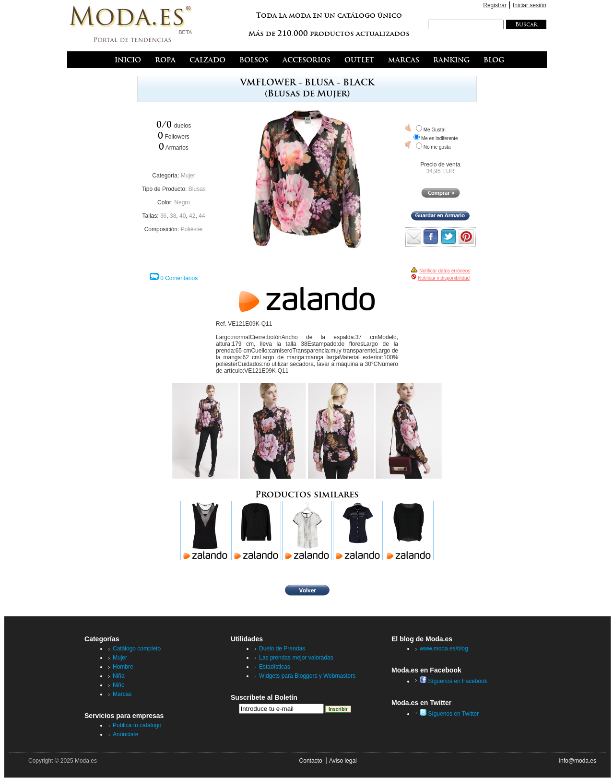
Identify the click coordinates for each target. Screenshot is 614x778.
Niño (119, 685)
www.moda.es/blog (444, 648)
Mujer (188, 175)
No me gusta (437, 147)
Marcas (122, 694)
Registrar (495, 5)
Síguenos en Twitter (449, 713)
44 (202, 215)
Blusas (197, 189)
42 (192, 215)
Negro (182, 202)
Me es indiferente (439, 138)
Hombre (123, 666)
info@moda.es (577, 760)
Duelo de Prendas (282, 648)
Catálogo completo (137, 648)
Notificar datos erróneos (444, 270)
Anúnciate (125, 734)
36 (163, 215)
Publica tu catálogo (137, 725)
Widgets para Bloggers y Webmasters (307, 675)
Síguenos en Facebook (453, 681)
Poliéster (192, 229)
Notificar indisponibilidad (444, 278)
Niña (119, 675)
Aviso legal (343, 760)
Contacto (310, 760)
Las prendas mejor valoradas (296, 657)
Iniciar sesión (529, 5)
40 (182, 215)
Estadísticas (274, 666)
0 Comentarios (179, 278)
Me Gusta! (435, 129)
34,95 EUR (440, 171)
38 (173, 215)
